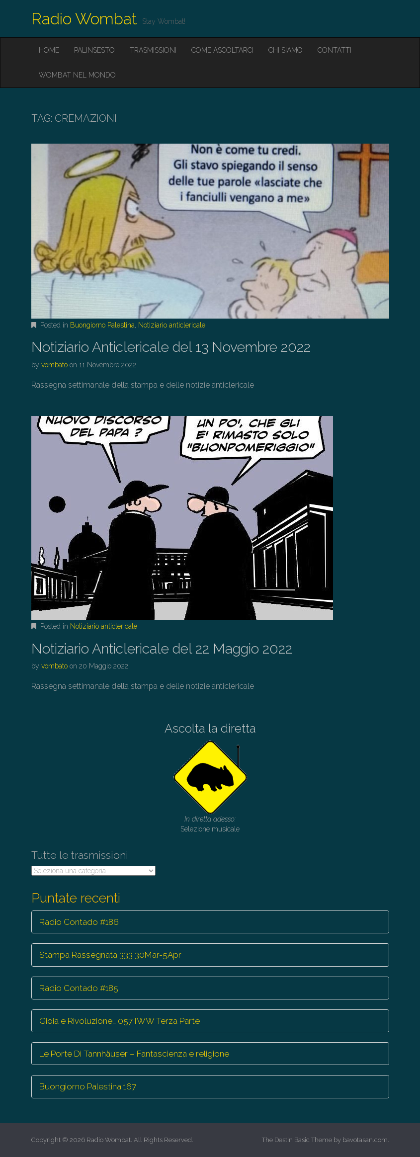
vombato (54, 365)
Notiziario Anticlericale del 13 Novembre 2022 (171, 347)
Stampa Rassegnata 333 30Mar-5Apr (110, 955)
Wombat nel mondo (77, 75)
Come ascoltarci (222, 50)
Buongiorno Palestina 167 (87, 1086)
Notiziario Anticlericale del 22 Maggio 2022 (161, 649)
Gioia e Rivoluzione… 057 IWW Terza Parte (119, 1021)
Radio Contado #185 (78, 988)
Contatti (334, 50)
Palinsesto (94, 50)
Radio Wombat (84, 18)
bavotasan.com (365, 1140)
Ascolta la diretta (210, 728)
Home (49, 50)
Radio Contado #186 (79, 922)
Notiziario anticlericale (171, 325)
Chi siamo (285, 50)
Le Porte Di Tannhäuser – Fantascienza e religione (134, 1054)
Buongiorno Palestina (102, 325)
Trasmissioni (153, 50)
